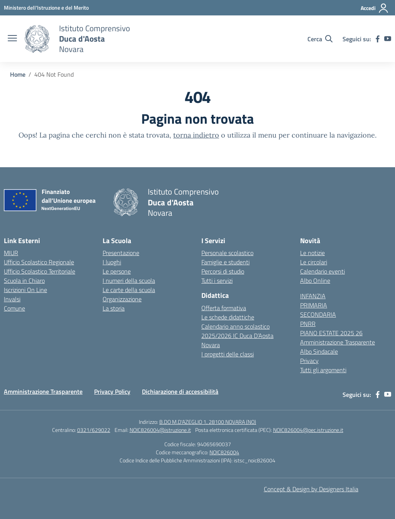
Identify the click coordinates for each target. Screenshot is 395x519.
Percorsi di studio (222, 271)
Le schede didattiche (227, 317)
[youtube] (387, 38)
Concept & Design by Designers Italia (311, 489)
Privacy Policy (112, 391)
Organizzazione (122, 299)
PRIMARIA (313, 305)
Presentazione (121, 252)
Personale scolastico (227, 252)
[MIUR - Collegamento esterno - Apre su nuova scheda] (46, 7)
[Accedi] (374, 8)
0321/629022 (93, 430)
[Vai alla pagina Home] (17, 74)
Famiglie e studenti (225, 262)
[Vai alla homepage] (37, 39)
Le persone (117, 271)
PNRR (308, 323)
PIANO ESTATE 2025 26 (331, 333)
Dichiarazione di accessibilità (180, 391)
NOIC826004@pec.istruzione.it (308, 430)
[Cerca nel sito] (320, 39)
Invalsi (12, 299)
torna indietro (196, 135)
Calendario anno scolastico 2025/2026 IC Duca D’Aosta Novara (237, 335)
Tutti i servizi (217, 280)
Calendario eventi (322, 271)
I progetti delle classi (227, 354)
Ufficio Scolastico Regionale (39, 262)
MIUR (11, 252)
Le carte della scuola (129, 289)
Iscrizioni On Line (25, 289)
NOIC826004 (224, 452)
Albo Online (315, 280)
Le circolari (313, 262)
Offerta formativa (223, 307)
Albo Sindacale (319, 351)
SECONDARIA (318, 314)
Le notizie (312, 252)
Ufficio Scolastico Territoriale (39, 271)
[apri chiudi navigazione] (12, 39)
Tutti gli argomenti (323, 370)
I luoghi (112, 262)
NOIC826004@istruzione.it (160, 430)
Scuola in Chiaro (24, 280)
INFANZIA (313, 296)
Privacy (309, 360)
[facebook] (377, 38)
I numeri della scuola (129, 280)
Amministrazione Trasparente (337, 342)
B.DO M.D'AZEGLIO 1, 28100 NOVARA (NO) (207, 422)
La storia (114, 308)
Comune (14, 308)
